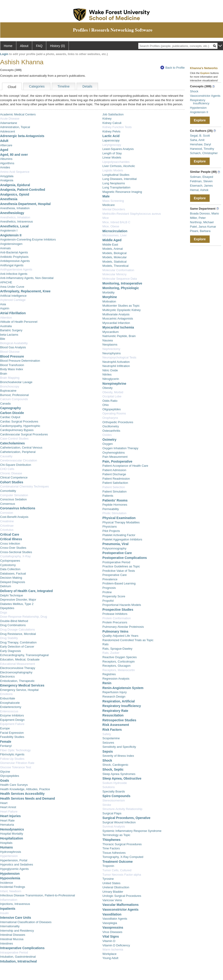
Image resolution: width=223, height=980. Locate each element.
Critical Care (9, 534)
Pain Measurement (114, 456)
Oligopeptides (111, 409)
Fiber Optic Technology (15, 750)
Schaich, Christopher (204, 153)
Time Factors (111, 848)
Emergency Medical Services (22, 685)
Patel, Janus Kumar (203, 226)
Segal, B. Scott (200, 135)
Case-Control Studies (14, 438)
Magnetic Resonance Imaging (122, 192)
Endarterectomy (10, 707)
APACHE (6, 282)
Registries (109, 674)
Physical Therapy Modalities (121, 522)
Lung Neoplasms (113, 183)
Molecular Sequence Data (119, 278)
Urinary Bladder (112, 891)
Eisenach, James (201, 185)
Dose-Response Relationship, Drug (23, 616)
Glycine (5, 771)
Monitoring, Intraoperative (122, 283)
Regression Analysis (115, 678)
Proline (107, 592)
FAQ (39, 46)
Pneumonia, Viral (115, 544)
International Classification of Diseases (26, 922)
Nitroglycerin (110, 379)
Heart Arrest (8, 807)
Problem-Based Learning (119, 583)
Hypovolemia (10, 878)
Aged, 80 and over (14, 154)
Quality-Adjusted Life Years (120, 635)
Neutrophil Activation (116, 362)
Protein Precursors (114, 622)
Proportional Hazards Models (121, 605)
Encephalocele (10, 702)
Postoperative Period (116, 562)
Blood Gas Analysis (13, 347)
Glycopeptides (9, 776)
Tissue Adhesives (114, 852)
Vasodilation (111, 914)
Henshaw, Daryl (200, 144)
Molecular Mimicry (114, 274)
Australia (6, 326)
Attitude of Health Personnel (19, 321)
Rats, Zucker (110, 652)
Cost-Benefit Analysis (14, 517)
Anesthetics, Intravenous (16, 221)
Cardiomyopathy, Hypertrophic (20, 426)
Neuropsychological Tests (119, 357)
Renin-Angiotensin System (122, 688)
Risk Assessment (115, 725)
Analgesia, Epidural (15, 185)
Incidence (6, 882)
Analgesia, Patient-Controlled (22, 189)
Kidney (107, 118)
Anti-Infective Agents (14, 274)
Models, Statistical (114, 261)
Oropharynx (110, 418)
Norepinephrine (114, 383)
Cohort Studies (11, 482)
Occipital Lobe (111, 396)
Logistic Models (112, 170)
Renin (106, 683)
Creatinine (7, 521)
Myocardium (110, 332)
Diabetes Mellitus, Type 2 (17, 604)
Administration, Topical (15, 127)
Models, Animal (112, 248)
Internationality (10, 926)
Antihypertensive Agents (16, 269)
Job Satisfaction (113, 114)
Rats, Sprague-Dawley (117, 648)
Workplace (109, 954)
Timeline (64, 86)
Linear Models (111, 157)
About (24, 46)
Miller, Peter (198, 218)
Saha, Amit (197, 140)
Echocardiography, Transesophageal (24, 655)
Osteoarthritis (111, 430)
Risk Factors (112, 729)
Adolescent (7, 131)
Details (87, 86)
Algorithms (7, 163)
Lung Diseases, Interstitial (119, 179)
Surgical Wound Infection (119, 822)
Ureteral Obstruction (115, 887)
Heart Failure (8, 811)
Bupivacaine (8, 390)
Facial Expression (12, 732)
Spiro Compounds (116, 796)
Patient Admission (114, 470)
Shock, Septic (113, 769)
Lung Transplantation (116, 187)
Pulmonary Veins (115, 631)
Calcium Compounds (14, 399)
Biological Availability (14, 343)
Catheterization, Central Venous (21, 447)
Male (106, 196)
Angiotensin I (8, 230)
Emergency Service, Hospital (19, 690)
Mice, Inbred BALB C (116, 222)
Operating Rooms (114, 413)
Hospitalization (11, 838)
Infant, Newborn (10, 891)
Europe (5, 728)
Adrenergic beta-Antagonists (22, 136)
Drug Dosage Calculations (17, 629)
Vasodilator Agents (114, 918)
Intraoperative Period (14, 952)
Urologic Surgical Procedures (121, 896)
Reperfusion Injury (114, 692)
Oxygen (107, 444)
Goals (4, 780)
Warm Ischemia (112, 949)
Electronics (7, 676)
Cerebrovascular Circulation (18, 460)
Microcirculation (114, 231)
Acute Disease (10, 118)
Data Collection (10, 569)
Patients (107, 495)
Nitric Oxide (110, 370)
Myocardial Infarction (116, 323)
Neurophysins (111, 353)
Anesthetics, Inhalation (15, 217)
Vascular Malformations (120, 905)
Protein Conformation (116, 618)
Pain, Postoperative (117, 461)
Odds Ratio (109, 400)
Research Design (113, 696)
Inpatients (7, 908)
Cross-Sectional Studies (16, 552)
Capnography (10, 408)
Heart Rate (7, 820)
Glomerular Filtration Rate (17, 763)
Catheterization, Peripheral (18, 452)
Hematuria (7, 824)
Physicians (109, 526)
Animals (5, 248)
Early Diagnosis (10, 651)
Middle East (110, 244)
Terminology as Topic (116, 835)
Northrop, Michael (202, 222)
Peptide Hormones (114, 504)
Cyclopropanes (10, 560)
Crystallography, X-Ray (15, 556)
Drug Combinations (13, 625)
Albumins (6, 159)
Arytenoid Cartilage (13, 300)
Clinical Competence (14, 477)
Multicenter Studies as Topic (121, 305)
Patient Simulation (114, 491)
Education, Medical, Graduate (20, 659)
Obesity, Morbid (112, 392)
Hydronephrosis (10, 852)
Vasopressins (112, 927)
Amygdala (7, 176)
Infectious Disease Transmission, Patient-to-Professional (37, 895)
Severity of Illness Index (118, 755)
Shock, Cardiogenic (115, 764)
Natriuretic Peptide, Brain (119, 336)
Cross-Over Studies (13, 547)
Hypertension (9, 856)
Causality (6, 456)
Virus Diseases (112, 932)
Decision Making (11, 577)
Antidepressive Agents (15, 261)
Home (8, 46)
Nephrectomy (111, 349)
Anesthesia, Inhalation (15, 208)
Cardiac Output (10, 417)
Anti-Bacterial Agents (14, 252)
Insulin (4, 913)
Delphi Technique (11, 595)
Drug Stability (9, 638)
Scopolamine (111, 738)
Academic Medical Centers (18, 114)
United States (111, 883)
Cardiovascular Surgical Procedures (24, 434)
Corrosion (6, 512)
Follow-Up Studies (12, 758)
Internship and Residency (17, 930)
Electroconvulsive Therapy (17, 668)
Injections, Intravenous (15, 904)
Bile (2, 338)
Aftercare (6, 145)
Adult (4, 141)
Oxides (107, 435)
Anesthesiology (12, 213)
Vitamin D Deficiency (116, 945)
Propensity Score (113, 596)
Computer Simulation (14, 495)
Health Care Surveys (14, 784)
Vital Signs (110, 936)
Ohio (105, 405)
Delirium (5, 586)
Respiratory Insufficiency (121, 706)
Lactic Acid (110, 136)
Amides (5, 167)
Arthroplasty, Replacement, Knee (25, 291)
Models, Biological (114, 253)
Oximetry (109, 439)
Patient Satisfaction (115, 482)
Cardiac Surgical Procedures (19, 421)
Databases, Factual (13, 573)
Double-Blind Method (14, 621)
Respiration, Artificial (118, 701)
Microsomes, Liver (114, 235)
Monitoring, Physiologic (120, 288)
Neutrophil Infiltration (116, 366)
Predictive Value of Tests (118, 570)
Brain (3, 373)
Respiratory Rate (115, 711)
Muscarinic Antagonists (117, 318)
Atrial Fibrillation (13, 313)
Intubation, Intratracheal (18, 961)
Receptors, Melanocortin (118, 670)
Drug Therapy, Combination (18, 642)
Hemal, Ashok (199, 190)
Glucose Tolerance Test (15, 767)
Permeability (110, 509)
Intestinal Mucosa (11, 939)
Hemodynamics (12, 829)
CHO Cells (7, 469)
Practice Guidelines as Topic (121, 566)
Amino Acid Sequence (14, 171)
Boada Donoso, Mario (204, 213)
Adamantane (8, 123)
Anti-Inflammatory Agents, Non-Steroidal (27, 278)
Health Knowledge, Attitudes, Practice (25, 789)
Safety (106, 734)
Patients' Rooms (114, 500)
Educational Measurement (17, 664)
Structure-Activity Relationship (122, 809)
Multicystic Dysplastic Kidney (121, 310)
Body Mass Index (11, 369)
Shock (107, 760)
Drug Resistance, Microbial (18, 634)
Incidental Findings (12, 887)
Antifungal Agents (11, 265)
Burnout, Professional (14, 395)
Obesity (107, 388)
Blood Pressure (12, 356)
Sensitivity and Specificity (119, 746)
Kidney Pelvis (111, 131)
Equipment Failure (12, 724)
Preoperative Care (114, 575)
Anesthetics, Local (14, 226)
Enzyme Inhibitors (12, 715)
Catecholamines (12, 443)
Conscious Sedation (13, 499)
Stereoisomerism (113, 800)
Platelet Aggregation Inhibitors (122, 539)
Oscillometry (110, 426)
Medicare (108, 205)
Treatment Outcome (117, 861)
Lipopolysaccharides (116, 162)
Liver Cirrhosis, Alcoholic (118, 166)
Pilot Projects (111, 531)
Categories (37, 86)
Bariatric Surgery (11, 330)
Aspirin (4, 308)
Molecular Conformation (118, 270)
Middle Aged (112, 240)
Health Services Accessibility (22, 793)
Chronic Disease (11, 473)
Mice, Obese (110, 226)
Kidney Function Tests (117, 127)
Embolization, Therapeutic (17, 681)
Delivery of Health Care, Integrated (26, 591)
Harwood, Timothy (202, 148)
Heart (4, 803)
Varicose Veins (112, 900)
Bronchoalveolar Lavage (16, 382)
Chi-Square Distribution (15, 465)
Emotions (6, 694)
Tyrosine (108, 878)
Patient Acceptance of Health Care (125, 465)
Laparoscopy (110, 140)
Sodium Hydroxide (114, 783)
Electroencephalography (16, 672)
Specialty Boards (113, 791)
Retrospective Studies (119, 720)
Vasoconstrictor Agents (120, 909)
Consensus (7, 503)
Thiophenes (111, 840)
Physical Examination (119, 518)
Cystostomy (8, 565)
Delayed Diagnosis (12, 582)
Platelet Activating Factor (118, 535)
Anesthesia (8, 199)
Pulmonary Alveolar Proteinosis (123, 626)
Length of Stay (112, 153)
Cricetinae (7, 525)
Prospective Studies (117, 609)
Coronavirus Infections (17, 508)
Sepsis (107, 751)
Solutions (108, 787)
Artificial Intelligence (13, 295)
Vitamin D (108, 941)
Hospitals (6, 843)
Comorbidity (8, 491)
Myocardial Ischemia (118, 327)
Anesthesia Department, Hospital (25, 204)
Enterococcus (9, 711)
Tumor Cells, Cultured (116, 870)
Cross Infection (10, 543)
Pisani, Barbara (200, 231)
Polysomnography (114, 548)
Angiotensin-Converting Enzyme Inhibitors (28, 239)
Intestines (6, 943)
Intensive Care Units (15, 917)
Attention (6, 317)
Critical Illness (11, 539)
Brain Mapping (10, 377)
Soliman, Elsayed (201, 177)
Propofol (107, 600)
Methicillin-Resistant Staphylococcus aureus (131, 213)
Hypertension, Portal (13, 860)
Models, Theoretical (115, 265)
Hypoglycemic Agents (14, 869)
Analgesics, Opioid (14, 194)
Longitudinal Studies (115, 174)
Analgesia (6, 180)
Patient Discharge (114, 474)
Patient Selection (113, 487)
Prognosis (109, 588)
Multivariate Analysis (116, 314)
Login (4, 54)
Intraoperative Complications (22, 948)
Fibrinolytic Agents (12, 754)
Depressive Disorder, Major (18, 599)
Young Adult (110, 958)
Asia (3, 304)
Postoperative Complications (124, 558)
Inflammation (8, 899)
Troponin (108, 866)
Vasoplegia (109, 923)
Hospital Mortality (11, 833)
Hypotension (10, 873)
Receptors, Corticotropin (118, 661)
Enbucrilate (7, 698)
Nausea (107, 340)
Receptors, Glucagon (116, 665)
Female (5, 741)
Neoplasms (109, 344)
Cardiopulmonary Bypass (17, 430)
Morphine (109, 297)
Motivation (109, 301)
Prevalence (109, 579)
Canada (5, 403)
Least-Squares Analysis (118, 149)
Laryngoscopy (111, 145)
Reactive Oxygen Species (119, 657)
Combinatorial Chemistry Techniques (24, 486)
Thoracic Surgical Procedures (122, 844)
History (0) (57, 46)
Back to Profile (172, 67)
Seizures (108, 742)
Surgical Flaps (111, 813)
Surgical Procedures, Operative (126, 818)
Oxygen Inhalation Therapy (120, 448)
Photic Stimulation (114, 513)
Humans (6, 847)
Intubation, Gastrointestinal (18, 956)
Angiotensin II (11, 235)
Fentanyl (6, 746)
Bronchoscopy (9, 386)
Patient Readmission (116, 478)
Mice (105, 218)
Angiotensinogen (11, 244)
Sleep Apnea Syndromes (118, 774)
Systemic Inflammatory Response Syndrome (131, 831)
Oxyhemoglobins (113, 452)
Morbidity (108, 292)
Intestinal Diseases (12, 934)
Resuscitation (113, 715)
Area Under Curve (12, 286)
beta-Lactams (9, 334)
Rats (105, 644)
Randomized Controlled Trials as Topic (127, 640)
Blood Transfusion (12, 365)
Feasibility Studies (12, 737)
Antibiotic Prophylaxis (14, 256)
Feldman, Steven (201, 181)
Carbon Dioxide (12, 413)
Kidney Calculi (111, 123)
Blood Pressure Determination (20, 360)
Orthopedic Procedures (117, 422)
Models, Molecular (114, 257)
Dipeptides (7, 608)
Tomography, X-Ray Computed (122, 857)
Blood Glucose (10, 351)
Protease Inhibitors (114, 614)
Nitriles (107, 374)
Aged (4, 150)
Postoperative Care (117, 553)
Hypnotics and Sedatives (16, 864)
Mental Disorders (113, 209)
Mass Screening (113, 200)
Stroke (106, 805)
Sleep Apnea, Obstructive (121, 778)
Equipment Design (12, 720)
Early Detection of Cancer (17, 646)
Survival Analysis (113, 826)
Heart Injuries (10, 816)
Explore (200, 120)
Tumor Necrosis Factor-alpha (121, 874)
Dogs (3, 612)
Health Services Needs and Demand (27, 798)
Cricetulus (7, 529)
